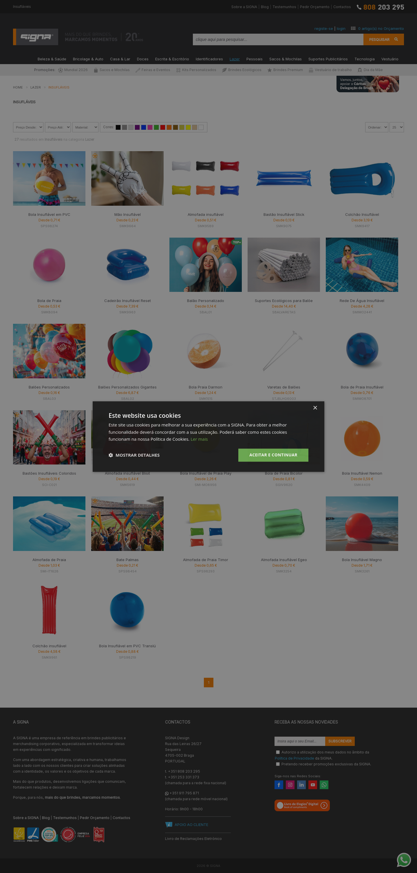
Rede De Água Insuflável (362, 300)
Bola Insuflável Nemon (362, 473)
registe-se (323, 28)
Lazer (235, 58)
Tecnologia (364, 58)
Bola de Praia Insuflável (362, 387)
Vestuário (389, 58)
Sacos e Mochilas (112, 70)
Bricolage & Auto (88, 58)
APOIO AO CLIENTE (191, 825)
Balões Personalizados (49, 387)
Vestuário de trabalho (330, 70)
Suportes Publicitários (328, 58)
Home (18, 87)
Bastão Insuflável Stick (284, 214)
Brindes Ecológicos (241, 70)
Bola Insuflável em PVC (49, 214)
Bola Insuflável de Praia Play (205, 473)
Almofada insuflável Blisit (127, 473)
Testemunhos (284, 7)
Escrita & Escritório (172, 58)
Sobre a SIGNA (244, 7)
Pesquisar (379, 39)
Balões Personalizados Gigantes (127, 387)
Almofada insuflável (206, 214)
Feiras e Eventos (153, 70)
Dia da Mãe (370, 70)
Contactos (342, 7)
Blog (265, 7)
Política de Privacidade (294, 758)
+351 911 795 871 (184, 793)
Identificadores (209, 58)
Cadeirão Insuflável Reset (127, 300)
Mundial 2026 (73, 70)
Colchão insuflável (49, 646)
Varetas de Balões (283, 387)
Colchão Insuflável (362, 214)
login (341, 28)
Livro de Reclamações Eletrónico (193, 838)
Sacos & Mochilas (285, 58)
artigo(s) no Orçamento (381, 28)
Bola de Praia (49, 300)
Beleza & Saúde (52, 58)
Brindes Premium (285, 70)
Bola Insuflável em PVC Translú (127, 646)
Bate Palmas (127, 559)
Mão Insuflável (127, 214)
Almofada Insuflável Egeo (284, 559)
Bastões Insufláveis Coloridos (49, 473)
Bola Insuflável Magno (362, 559)
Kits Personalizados (196, 70)
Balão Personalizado (205, 300)
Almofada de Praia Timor (205, 559)
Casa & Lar (120, 58)
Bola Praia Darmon (205, 387)
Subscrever (340, 741)
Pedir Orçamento (315, 7)
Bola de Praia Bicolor (284, 473)
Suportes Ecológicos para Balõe (284, 300)
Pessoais (254, 58)
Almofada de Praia (49, 559)
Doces (143, 58)
